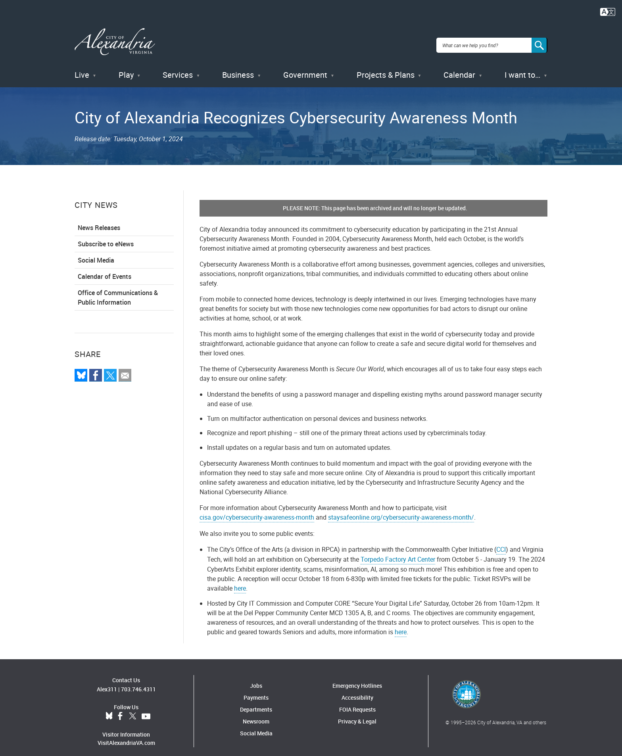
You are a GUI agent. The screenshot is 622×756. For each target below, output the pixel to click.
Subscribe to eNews (106, 236)
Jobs (256, 678)
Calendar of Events (104, 269)
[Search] (539, 41)
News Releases (99, 220)
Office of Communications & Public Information (118, 290)
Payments (256, 690)
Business (238, 67)
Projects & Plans (386, 67)
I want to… (522, 67)
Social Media (96, 252)
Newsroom (256, 714)
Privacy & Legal (357, 714)
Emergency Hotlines (357, 678)
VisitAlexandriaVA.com (126, 735)
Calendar (459, 67)
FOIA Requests (357, 702)
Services (178, 67)
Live (82, 67)
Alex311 (107, 681)
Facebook (120, 708)
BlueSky (109, 708)
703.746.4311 (138, 681)
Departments (256, 702)
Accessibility (357, 690)
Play (126, 67)
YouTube (146, 708)
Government (305, 67)
